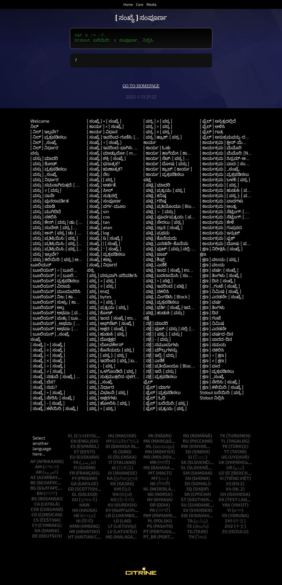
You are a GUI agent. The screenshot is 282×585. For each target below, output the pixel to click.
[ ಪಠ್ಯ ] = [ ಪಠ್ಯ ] (101, 283)
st (183, 502)
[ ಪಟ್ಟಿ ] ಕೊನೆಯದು (160, 240)
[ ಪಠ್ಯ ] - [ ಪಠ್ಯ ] (101, 368)
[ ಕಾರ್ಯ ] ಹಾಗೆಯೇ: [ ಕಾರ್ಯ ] (170, 155)
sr (187, 496)
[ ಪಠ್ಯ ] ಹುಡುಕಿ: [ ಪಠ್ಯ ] (107, 336)
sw (184, 518)
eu (73, 459)
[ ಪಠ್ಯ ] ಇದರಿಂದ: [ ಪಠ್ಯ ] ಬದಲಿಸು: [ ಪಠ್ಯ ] (123, 363)
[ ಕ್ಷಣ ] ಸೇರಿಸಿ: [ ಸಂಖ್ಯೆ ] (220, 384)
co (34, 517)
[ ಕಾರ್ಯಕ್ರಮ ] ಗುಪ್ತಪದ (221, 230)
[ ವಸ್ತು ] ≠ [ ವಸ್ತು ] (45, 192)
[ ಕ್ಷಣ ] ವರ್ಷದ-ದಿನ (216, 336)
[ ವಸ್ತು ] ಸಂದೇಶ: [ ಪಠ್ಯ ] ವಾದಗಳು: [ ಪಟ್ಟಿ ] (67, 230)
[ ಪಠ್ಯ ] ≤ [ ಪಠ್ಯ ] (157, 123)
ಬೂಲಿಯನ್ (40, 267)
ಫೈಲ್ (148, 384)
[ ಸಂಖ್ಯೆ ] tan (98, 224)
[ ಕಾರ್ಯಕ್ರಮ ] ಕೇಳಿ (217, 224)
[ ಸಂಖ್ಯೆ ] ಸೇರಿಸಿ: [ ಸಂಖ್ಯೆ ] (52, 400)
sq (189, 491)
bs (34, 501)
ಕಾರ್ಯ (149, 144)
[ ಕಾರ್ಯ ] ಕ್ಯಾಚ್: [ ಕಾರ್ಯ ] (167, 171)
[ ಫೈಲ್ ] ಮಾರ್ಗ (157, 389)
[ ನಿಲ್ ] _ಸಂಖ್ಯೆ (43, 144)
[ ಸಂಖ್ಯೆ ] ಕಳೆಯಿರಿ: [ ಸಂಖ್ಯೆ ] (54, 411)
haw (84, 507)
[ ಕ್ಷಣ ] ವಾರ (210, 368)
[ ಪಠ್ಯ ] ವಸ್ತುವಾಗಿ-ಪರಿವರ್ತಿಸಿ (112, 278)
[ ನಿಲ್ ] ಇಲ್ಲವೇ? (44, 134)
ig (115, 454)
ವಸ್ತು (34, 155)
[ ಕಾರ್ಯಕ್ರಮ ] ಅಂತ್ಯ (218, 208)
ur (229, 470)
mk (146, 443)
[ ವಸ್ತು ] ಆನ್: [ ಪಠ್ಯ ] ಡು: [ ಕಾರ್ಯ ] (61, 235)
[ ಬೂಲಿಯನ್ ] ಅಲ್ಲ (47, 309)
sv (186, 512)
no (151, 496)
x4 (228, 491)
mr (153, 464)
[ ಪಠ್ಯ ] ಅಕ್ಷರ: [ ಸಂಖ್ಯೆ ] (106, 331)
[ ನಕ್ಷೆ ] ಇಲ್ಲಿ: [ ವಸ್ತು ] (160, 357)
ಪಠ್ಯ (90, 272)
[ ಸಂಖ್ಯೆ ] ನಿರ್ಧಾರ (102, 267)
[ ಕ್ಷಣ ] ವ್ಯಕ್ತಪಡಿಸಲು (217, 373)
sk (184, 464)
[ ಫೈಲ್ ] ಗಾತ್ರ (211, 134)
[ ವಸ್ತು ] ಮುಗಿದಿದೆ (45, 214)
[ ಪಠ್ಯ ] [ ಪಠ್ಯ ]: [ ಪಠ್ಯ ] (107, 357)
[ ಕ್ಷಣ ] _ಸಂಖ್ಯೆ (212, 379)
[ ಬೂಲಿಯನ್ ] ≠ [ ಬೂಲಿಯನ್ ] (58, 278)
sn (188, 480)
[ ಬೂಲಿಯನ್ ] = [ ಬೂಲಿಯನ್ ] (58, 272)
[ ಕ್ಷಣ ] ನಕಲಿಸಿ (212, 352)
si (190, 459)
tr (225, 449)
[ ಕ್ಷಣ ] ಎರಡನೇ (213, 331)
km (117, 491)
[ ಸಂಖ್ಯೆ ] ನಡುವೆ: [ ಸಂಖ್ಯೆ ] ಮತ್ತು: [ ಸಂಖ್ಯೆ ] (66, 379)
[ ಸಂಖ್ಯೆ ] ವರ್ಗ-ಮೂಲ (106, 208)
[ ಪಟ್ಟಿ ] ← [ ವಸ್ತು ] (159, 214)
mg (109, 539)
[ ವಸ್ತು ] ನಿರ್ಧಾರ (44, 182)
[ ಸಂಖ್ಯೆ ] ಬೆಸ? (42, 384)
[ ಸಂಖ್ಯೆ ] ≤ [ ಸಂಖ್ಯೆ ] (47, 363)
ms (146, 470)
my (154, 480)
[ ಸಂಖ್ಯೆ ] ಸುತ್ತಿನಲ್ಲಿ (102, 198)
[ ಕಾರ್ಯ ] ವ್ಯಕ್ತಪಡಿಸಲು (163, 176)
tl (223, 443)
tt (226, 454)
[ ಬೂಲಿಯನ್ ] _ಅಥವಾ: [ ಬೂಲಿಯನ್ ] (64, 325)
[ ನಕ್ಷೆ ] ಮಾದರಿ (155, 325)
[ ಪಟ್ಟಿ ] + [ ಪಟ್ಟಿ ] (158, 283)
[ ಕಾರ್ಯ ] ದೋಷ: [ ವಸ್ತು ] (166, 166)
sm (186, 475)
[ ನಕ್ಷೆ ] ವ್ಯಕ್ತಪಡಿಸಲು (160, 379)
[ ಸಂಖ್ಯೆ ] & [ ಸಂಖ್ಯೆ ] (105, 240)
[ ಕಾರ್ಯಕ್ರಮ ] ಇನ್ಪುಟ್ (220, 235)
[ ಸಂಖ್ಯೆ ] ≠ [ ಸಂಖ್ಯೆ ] (47, 373)
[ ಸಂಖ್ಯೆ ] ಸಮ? (43, 389)
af (33, 464)
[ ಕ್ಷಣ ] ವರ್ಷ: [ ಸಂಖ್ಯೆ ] (219, 272)
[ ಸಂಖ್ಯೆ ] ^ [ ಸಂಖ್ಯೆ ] (104, 251)
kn (116, 496)
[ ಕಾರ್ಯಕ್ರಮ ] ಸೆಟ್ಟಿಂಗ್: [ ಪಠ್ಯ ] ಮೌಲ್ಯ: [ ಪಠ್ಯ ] (241, 219)
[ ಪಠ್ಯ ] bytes (99, 299)
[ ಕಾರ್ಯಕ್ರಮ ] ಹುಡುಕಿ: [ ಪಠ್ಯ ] (226, 192)
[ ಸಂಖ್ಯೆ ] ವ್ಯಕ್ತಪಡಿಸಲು (106, 256)
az (33, 480)
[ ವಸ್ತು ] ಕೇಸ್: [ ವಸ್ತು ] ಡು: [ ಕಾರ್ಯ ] (62, 224)
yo (224, 518)
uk (222, 464)
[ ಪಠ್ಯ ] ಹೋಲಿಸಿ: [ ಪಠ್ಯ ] (108, 405)
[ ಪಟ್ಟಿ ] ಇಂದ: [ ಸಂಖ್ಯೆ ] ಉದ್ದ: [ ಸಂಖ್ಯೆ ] (176, 272)
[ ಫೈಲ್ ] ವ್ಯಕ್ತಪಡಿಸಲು (162, 395)
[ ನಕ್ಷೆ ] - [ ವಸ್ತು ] (157, 341)
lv (110, 534)
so (187, 486)
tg (190, 534)
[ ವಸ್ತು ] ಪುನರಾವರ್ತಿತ (49, 203)
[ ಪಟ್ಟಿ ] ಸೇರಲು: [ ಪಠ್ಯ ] (163, 224)
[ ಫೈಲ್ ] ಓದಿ (154, 400)
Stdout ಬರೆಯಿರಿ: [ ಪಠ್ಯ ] (222, 395)
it (111, 464)
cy (34, 527)
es (73, 449)
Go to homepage (141, 89)
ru (186, 443)
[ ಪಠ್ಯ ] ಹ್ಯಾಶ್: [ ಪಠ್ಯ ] (162, 139)
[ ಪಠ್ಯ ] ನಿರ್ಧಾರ (100, 389)
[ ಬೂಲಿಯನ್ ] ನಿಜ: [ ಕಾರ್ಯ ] (57, 299)
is (110, 459)
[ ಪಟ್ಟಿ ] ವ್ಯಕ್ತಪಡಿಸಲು (161, 304)
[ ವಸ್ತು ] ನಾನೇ (42, 198)
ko (114, 502)
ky (108, 512)
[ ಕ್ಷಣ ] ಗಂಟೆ (210, 320)
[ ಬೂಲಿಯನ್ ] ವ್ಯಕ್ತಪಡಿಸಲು (54, 283)
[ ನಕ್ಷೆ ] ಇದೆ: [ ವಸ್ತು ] (159, 373)
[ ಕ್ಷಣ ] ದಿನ (209, 315)
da (38, 533)
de (35, 538)
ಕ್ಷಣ (203, 256)
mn (148, 454)
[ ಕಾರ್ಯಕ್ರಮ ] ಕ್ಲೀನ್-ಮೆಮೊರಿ (226, 144)
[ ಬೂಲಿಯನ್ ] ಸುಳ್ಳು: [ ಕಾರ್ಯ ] (58, 304)
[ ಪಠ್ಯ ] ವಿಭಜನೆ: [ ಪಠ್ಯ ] (107, 395)
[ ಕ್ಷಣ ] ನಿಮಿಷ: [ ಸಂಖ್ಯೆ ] (220, 293)
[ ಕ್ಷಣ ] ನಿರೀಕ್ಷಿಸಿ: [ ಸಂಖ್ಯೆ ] (221, 251)
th (191, 539)
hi (78, 523)
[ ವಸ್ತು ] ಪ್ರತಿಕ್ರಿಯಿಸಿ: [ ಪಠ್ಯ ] (54, 240)
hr (72, 534)
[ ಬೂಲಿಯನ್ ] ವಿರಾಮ (50, 288)
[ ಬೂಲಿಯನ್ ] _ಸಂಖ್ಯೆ (49, 336)
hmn (74, 528)
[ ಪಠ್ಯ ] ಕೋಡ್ (99, 315)
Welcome (39, 123)
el (70, 438)
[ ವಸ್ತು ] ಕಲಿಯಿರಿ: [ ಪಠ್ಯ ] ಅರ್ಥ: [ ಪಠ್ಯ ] (64, 262)
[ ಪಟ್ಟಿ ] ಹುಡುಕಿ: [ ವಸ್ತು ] (164, 315)
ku (111, 507)
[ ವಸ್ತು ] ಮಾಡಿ (42, 208)
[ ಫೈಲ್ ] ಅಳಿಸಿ (212, 129)
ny (150, 502)
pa (152, 512)
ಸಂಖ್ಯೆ (35, 341)
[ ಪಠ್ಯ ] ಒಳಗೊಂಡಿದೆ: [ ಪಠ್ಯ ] (111, 373)
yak (226, 507)
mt (151, 475)
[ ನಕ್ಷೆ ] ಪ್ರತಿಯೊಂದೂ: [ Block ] (169, 368)
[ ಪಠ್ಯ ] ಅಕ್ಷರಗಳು (102, 400)
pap (147, 518)
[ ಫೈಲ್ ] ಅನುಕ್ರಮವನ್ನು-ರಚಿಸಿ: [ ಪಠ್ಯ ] (233, 139)
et (76, 454)
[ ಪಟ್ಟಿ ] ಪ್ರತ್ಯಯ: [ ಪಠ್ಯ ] (164, 192)
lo (116, 523)
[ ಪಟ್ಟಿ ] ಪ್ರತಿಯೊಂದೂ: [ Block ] (170, 208)
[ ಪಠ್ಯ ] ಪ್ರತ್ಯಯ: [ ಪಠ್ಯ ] (107, 309)
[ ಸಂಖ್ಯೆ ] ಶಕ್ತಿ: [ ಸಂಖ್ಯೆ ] (106, 160)
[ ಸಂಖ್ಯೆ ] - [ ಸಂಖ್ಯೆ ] (47, 405)
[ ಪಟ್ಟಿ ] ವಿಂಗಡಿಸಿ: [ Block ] (166, 299)
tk (222, 438)
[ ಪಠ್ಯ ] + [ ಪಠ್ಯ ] (101, 304)
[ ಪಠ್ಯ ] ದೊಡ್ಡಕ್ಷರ (101, 341)
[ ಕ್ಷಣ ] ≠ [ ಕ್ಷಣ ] (213, 363)
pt (146, 534)
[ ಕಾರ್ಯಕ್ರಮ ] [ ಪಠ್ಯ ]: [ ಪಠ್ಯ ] (226, 198)
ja (113, 470)
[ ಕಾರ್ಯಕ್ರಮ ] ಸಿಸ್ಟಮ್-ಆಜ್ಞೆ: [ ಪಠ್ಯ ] (232, 160)
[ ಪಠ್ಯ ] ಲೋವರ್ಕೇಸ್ (105, 347)
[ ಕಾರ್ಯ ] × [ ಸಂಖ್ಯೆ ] (105, 129)
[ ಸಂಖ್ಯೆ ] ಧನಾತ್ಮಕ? (103, 166)
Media (151, 4)
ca (37, 506)
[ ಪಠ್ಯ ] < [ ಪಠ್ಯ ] (101, 411)
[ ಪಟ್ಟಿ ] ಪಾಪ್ (155, 256)
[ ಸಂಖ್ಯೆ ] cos (98, 219)
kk (113, 486)
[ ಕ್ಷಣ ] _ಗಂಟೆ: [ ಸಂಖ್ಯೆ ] (220, 288)
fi (75, 470)
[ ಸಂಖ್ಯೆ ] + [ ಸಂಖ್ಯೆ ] (47, 395)
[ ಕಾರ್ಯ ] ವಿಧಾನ (102, 134)
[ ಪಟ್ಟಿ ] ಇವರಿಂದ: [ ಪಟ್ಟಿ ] (165, 288)
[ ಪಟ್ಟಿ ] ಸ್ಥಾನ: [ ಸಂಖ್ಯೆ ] (163, 230)
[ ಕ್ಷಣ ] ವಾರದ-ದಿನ (216, 341)
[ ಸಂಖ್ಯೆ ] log (98, 235)
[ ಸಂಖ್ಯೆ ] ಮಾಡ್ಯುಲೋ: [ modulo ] (116, 155)
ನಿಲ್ (34, 129)
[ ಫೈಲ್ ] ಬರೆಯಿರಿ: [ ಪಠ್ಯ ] (165, 405)
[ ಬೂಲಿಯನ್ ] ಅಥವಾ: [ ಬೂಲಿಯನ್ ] (63, 331)
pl (150, 523)
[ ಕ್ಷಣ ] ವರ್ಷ (210, 304)
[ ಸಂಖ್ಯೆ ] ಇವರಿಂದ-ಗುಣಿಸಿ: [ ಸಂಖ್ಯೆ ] (118, 139)
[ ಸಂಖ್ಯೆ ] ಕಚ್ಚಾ (99, 262)
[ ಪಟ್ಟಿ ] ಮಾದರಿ (156, 187)
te (189, 528)
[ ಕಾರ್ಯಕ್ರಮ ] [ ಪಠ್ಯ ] (219, 187)
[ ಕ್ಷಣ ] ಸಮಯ (213, 347)
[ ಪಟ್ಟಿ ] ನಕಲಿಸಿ (156, 293)
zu (225, 534)
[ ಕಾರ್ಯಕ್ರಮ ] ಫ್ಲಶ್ (217, 240)
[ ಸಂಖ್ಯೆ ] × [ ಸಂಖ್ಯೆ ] (104, 123)
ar (39, 474)
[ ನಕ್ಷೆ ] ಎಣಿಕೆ (153, 363)
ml (149, 449)
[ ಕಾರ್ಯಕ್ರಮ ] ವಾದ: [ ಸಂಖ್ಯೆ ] (226, 166)
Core (139, 4)
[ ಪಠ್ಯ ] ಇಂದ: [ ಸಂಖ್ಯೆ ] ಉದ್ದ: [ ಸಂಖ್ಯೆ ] (120, 320)
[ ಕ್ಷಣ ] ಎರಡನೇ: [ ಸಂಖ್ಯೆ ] (222, 299)
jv (110, 475)
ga (74, 486)
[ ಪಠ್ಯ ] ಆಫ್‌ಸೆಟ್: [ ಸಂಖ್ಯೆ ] (110, 325)
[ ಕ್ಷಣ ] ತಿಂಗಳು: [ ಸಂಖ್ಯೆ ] (221, 278)
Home (128, 4)
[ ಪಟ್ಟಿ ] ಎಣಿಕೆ (155, 267)
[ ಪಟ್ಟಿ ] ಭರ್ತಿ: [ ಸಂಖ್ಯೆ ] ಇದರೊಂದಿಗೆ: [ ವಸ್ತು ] (181, 309)
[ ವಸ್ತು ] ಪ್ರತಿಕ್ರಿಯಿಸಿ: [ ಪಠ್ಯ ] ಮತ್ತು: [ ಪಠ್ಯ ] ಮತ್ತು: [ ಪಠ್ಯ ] (79, 251)
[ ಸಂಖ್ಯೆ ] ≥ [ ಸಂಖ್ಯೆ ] (47, 352)
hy (109, 443)
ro (186, 438)
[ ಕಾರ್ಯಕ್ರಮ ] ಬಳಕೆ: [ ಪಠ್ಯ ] (225, 182)
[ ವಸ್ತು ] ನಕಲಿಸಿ (43, 219)
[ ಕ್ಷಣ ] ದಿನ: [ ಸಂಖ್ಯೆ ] (217, 283)
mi (151, 438)
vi (222, 480)
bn (40, 496)
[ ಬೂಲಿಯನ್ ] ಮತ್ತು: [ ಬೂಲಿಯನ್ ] (62, 320)
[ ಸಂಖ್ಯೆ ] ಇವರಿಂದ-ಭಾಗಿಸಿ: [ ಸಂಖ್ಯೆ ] (118, 150)
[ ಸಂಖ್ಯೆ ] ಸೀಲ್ (100, 192)
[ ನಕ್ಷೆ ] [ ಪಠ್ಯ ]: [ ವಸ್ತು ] (162, 336)
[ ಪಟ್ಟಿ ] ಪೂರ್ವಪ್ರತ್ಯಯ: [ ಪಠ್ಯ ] (170, 219)
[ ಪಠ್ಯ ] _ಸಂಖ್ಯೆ (100, 384)
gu (75, 502)
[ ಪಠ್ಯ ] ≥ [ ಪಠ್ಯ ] (157, 134)
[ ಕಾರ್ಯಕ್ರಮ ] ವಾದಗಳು (221, 203)
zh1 (229, 523)
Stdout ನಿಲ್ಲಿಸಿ (212, 400)
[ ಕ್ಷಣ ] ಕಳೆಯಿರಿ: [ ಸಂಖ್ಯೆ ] (221, 389)
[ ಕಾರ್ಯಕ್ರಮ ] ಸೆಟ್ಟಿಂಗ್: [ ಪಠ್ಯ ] (227, 214)
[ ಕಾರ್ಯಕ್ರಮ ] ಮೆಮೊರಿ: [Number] (231, 155)
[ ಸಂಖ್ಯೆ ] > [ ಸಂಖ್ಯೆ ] (47, 347)
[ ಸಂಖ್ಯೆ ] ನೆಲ (98, 176)
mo (146, 459)
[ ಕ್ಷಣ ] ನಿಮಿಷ (212, 325)
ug (224, 459)
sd (188, 454)
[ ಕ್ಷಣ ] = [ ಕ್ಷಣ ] (213, 357)
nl (146, 491)
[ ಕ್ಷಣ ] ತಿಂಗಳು (212, 309)
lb (108, 518)
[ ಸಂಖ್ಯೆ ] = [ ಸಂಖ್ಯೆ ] (47, 368)
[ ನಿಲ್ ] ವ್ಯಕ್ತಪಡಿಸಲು (48, 139)
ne (153, 486)
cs (36, 522)
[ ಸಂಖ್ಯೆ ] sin (98, 214)
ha (75, 512)
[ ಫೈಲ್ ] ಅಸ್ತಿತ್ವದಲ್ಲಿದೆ (218, 123)
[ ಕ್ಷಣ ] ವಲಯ (212, 267)
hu (111, 438)
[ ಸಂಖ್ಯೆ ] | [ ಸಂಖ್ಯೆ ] (103, 246)
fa (75, 464)
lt (110, 528)
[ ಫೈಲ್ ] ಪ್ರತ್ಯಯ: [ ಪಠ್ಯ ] (165, 411)
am (38, 469)
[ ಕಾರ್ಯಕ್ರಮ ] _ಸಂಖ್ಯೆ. (220, 171)
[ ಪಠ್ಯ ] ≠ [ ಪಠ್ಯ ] (101, 288)
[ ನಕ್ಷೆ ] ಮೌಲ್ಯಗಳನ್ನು (160, 352)
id (108, 449)
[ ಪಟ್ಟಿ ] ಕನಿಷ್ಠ (154, 198)
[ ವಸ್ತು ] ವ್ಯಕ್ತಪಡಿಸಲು (48, 171)
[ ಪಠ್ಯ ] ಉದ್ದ (98, 293)
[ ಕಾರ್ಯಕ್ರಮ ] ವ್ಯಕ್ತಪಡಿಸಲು (224, 176)
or (153, 507)
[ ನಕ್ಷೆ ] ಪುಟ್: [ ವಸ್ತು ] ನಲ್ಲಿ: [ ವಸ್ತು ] (173, 331)
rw (184, 449)
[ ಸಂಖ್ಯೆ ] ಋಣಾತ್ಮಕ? (105, 171)
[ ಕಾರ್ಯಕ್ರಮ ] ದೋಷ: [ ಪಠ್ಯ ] (226, 246)
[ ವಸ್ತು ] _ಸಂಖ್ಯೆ (43, 176)
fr (72, 475)
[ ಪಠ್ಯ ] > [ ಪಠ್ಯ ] (157, 129)
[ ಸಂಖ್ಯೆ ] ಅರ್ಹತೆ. (102, 187)
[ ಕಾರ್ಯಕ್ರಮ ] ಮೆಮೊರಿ (220, 150)
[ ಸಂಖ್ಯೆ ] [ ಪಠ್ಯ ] (101, 182)
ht (71, 539)
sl (183, 470)
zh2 (229, 528)
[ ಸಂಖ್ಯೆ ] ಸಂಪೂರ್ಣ (104, 203)
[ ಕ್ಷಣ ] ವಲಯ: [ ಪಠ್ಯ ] (219, 262)
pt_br (149, 539)
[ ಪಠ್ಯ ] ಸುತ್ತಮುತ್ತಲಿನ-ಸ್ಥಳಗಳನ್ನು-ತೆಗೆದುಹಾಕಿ (125, 379)
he (77, 518)
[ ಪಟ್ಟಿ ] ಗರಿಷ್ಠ (154, 203)
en (73, 443)
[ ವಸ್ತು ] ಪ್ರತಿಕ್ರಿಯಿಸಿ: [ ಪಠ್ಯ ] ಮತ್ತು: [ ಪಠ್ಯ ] (66, 246)
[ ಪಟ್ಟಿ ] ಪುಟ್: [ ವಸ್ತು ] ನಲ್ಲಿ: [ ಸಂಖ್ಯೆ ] (175, 251)
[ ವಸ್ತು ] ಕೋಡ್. (44, 166)
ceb (35, 511)
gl (74, 496)
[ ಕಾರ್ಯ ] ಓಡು (156, 150)
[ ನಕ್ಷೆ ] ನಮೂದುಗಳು (161, 347)
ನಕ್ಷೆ (146, 320)
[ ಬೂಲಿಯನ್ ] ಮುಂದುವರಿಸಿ (55, 293)
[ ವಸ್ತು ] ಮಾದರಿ (44, 160)
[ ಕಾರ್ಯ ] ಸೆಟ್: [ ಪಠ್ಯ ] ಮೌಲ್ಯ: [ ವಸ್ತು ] (177, 160)
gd (71, 491)
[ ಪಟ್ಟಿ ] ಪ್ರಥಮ (156, 235)
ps (149, 528)
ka (110, 480)
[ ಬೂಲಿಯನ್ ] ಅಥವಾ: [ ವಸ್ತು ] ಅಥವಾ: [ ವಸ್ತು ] (72, 315)
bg (33, 490)
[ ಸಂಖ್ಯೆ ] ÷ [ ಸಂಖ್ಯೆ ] (104, 144)
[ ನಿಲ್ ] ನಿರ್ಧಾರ (44, 150)
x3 (228, 486)
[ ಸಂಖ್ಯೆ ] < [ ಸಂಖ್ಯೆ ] (47, 357)
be (33, 485)
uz (221, 475)
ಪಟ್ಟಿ (147, 182)
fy (74, 480)
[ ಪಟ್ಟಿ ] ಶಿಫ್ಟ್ (154, 262)
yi (229, 512)
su (184, 507)
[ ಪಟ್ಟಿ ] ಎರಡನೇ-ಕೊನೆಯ (165, 246)
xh (223, 496)
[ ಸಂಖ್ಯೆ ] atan (99, 230)
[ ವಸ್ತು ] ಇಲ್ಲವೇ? (44, 256)
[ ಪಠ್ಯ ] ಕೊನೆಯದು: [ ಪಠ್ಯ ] (110, 352)
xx (221, 502)
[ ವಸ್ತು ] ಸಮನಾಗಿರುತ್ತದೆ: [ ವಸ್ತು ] (58, 187)
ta (190, 523)
